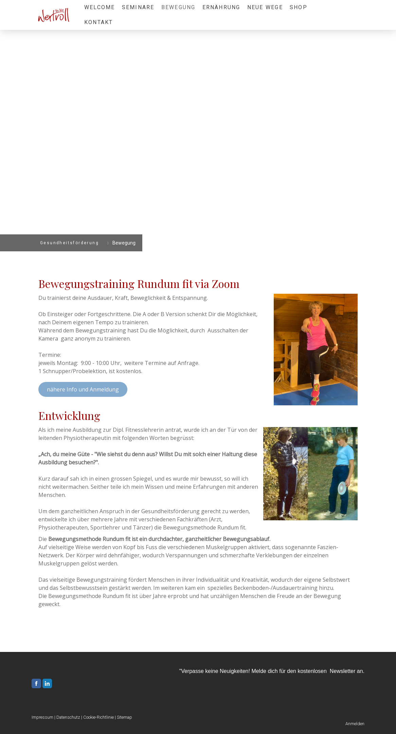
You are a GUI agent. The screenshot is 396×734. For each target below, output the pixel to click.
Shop (298, 7)
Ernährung (221, 7)
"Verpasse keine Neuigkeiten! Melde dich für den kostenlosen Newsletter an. (271, 671)
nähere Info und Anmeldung (83, 389)
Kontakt (98, 22)
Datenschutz (68, 717)
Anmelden (354, 723)
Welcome (99, 7)
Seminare (138, 7)
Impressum (42, 717)
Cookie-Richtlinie (98, 717)
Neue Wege (265, 7)
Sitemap (124, 717)
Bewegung (178, 7)
